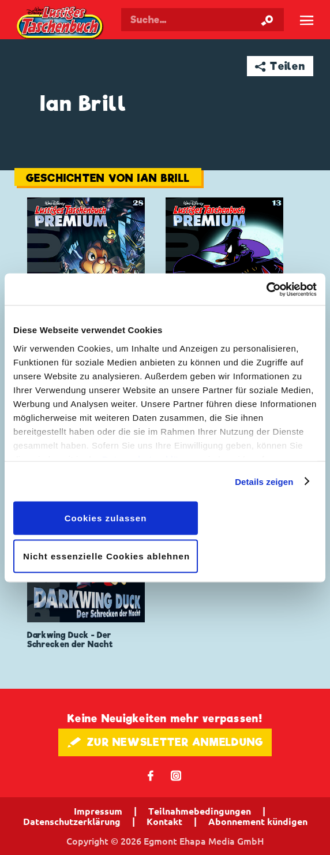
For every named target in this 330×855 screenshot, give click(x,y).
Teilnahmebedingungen (199, 811)
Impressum (98, 811)
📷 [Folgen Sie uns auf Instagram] (176, 775)
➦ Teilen (280, 66)
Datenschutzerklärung (72, 821)
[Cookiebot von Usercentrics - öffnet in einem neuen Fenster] (266, 289)
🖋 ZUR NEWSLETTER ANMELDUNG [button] (165, 742)
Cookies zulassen (106, 518)
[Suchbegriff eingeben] (202, 19)
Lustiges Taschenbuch (61, 23)
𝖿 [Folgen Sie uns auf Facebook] (151, 775)
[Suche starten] (267, 19)
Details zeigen (264, 481)
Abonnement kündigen (258, 821)
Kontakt (164, 821)
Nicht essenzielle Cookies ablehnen (106, 556)
